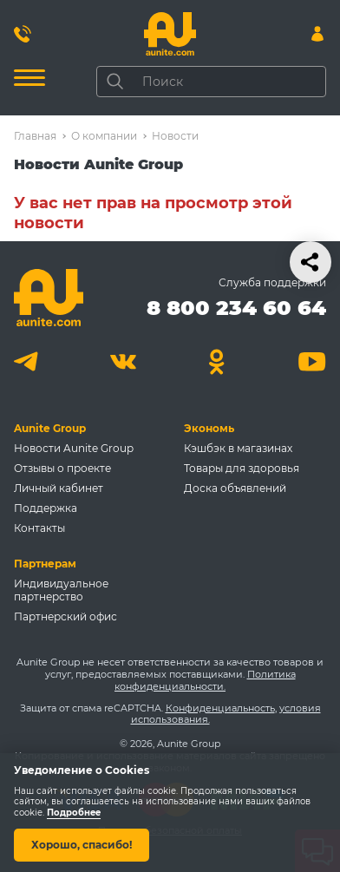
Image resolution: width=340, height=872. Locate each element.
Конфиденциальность (220, 708)
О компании (104, 135)
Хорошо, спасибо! (81, 844)
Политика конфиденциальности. (205, 680)
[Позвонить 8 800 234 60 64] (22, 34)
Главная (35, 135)
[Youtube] (312, 361)
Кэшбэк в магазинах (238, 448)
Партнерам (45, 563)
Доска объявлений (235, 488)
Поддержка (45, 508)
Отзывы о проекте (62, 468)
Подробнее (74, 812)
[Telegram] (28, 361)
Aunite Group (50, 428)
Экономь (209, 428)
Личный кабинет (58, 488)
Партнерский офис (65, 616)
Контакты (39, 527)
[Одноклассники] (217, 361)
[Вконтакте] (122, 361)
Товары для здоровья (241, 468)
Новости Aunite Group (74, 448)
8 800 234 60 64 (236, 307)
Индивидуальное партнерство (61, 590)
